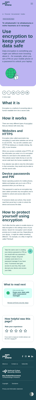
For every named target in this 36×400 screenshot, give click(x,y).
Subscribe (25, 364)
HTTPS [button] (9, 143)
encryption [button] (28, 123)
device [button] (8, 234)
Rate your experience (13, 326)
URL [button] (3, 147)
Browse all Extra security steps (18, 303)
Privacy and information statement (12, 389)
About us (5, 364)
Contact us (14, 364)
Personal (7, 14)
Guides (23, 14)
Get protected (15, 14)
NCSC (13, 339)
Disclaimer (15, 383)
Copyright (5, 383)
